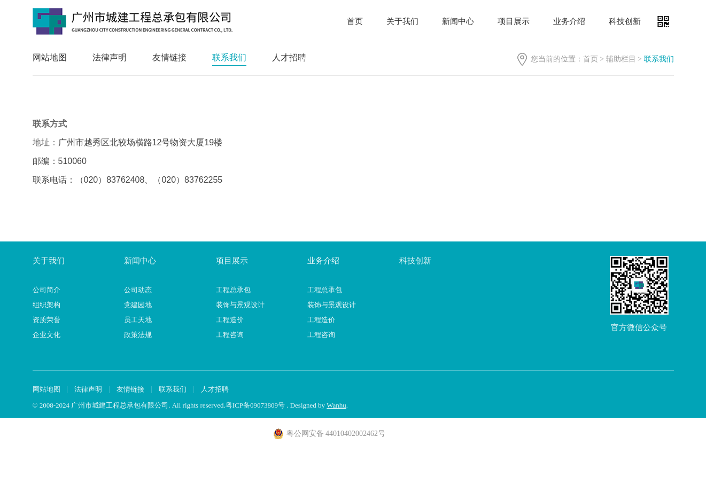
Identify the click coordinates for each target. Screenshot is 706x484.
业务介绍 (569, 21)
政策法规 (138, 335)
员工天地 (138, 320)
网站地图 (50, 57)
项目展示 (514, 21)
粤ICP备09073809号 (255, 405)
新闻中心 (458, 21)
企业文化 (46, 335)
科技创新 (625, 21)
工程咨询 (230, 335)
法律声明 (109, 57)
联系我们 (229, 57)
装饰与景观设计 (240, 305)
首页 (355, 21)
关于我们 (402, 21)
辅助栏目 (621, 59)
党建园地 (138, 305)
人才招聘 (289, 57)
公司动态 (138, 290)
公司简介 (46, 290)
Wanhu (336, 405)
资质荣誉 (46, 320)
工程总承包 (233, 290)
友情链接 (169, 57)
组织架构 (46, 305)
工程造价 (230, 320)
